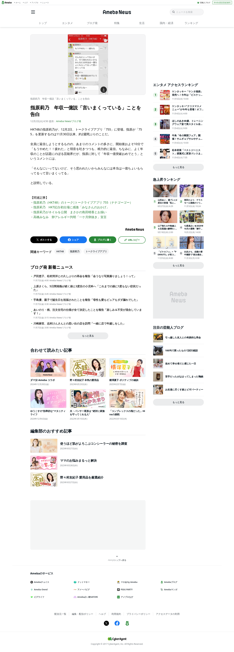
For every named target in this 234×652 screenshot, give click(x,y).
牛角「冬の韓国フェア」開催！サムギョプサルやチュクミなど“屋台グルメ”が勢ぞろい (187, 140)
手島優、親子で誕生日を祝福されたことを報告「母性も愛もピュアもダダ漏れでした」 (86, 300)
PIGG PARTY (126, 589)
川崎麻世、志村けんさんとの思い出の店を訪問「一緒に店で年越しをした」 (79, 323)
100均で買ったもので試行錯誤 (181, 350)
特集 (117, 23)
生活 (142, 23)
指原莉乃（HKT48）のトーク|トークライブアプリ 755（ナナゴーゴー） (83, 202)
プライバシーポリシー (138, 613)
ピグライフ (38, 597)
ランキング (191, 23)
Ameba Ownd (40, 589)
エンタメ (67, 23)
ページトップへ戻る (117, 558)
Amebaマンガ (170, 589)
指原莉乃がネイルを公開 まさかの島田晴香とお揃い (70, 212)
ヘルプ (102, 613)
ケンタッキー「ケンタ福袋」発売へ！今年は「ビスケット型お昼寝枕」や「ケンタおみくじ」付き (187, 96)
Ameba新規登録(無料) (222, 2)
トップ (43, 23)
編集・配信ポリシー (82, 613)
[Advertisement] (60, 525)
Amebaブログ (170, 582)
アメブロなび (126, 597)
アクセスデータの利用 (168, 613)
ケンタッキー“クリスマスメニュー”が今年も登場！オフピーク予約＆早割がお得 (186, 109)
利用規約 (116, 613)
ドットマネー (83, 582)
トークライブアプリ (96, 251)
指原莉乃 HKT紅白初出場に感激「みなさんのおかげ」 (71, 207)
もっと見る (88, 335)
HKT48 (60, 251)
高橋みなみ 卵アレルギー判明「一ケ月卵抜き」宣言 (70, 217)
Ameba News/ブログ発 (68, 121)
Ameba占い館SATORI (87, 597)
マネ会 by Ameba (128, 582)
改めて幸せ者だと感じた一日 (180, 363)
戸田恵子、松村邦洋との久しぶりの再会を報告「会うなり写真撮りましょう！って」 (84, 276)
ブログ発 (92, 23)
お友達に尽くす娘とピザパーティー (184, 389)
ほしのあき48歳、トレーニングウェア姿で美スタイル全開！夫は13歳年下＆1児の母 (187, 124)
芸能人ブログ (205, 2)
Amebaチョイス (41, 582)
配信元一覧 (60, 613)
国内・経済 (166, 23)
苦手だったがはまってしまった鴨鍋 (184, 376)
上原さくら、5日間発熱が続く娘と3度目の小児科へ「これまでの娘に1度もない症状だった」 (87, 288)
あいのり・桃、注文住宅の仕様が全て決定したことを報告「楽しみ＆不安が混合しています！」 (87, 311)
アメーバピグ (83, 589)
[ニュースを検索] (187, 12)
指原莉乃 (74, 251)
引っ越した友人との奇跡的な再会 (183, 337)
